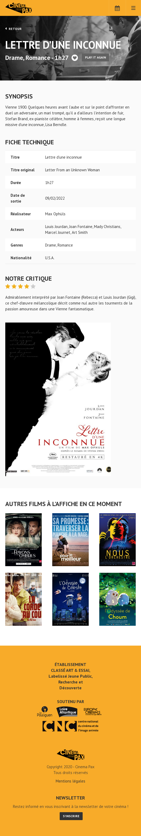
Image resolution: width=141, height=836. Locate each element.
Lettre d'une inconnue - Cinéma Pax (70, 754)
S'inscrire (71, 816)
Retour (13, 28)
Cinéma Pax (27, 8)
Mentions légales (70, 781)
